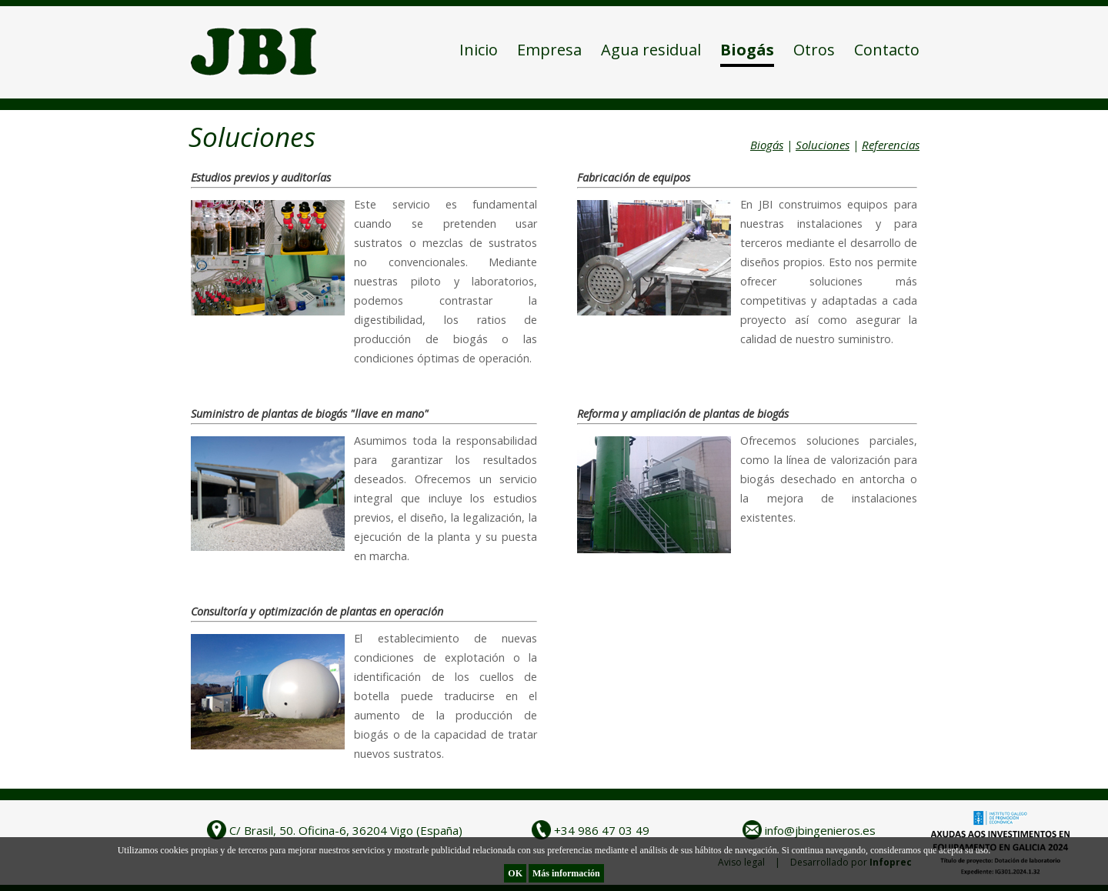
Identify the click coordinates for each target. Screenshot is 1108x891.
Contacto (886, 49)
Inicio (478, 49)
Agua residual (651, 49)
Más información (566, 873)
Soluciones (822, 144)
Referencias (890, 144)
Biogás (747, 49)
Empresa (549, 49)
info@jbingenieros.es (820, 830)
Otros (814, 49)
